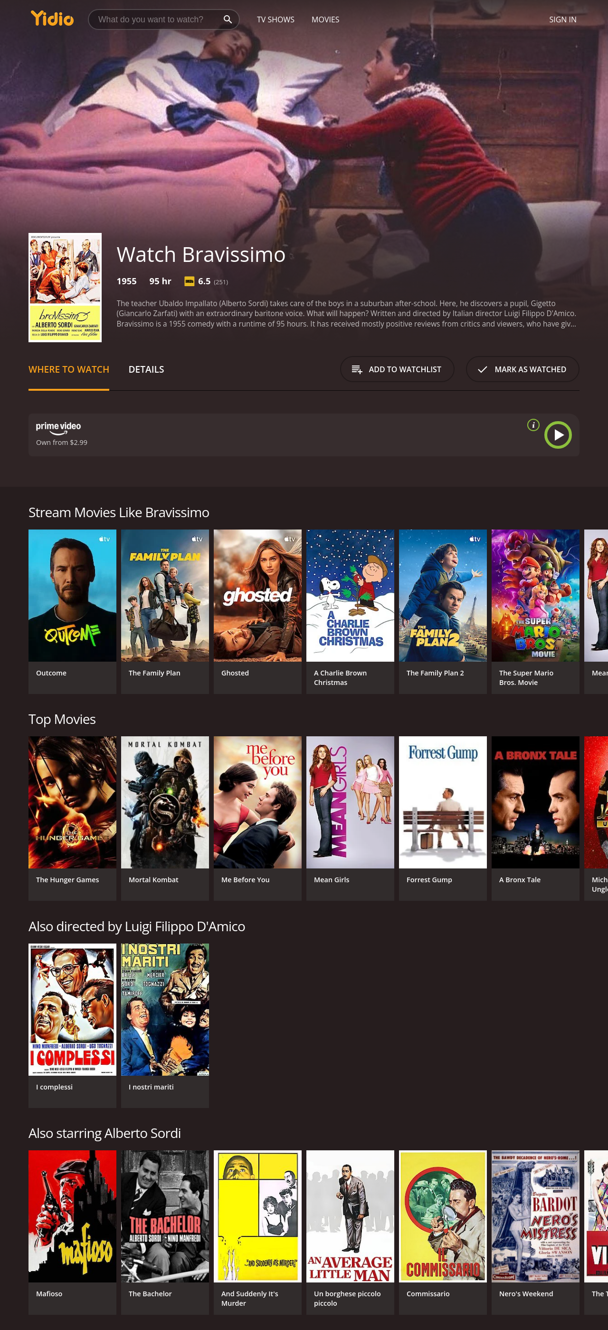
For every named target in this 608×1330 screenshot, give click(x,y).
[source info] (531, 425)
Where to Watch (68, 369)
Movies (326, 19)
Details (146, 369)
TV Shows (275, 19)
